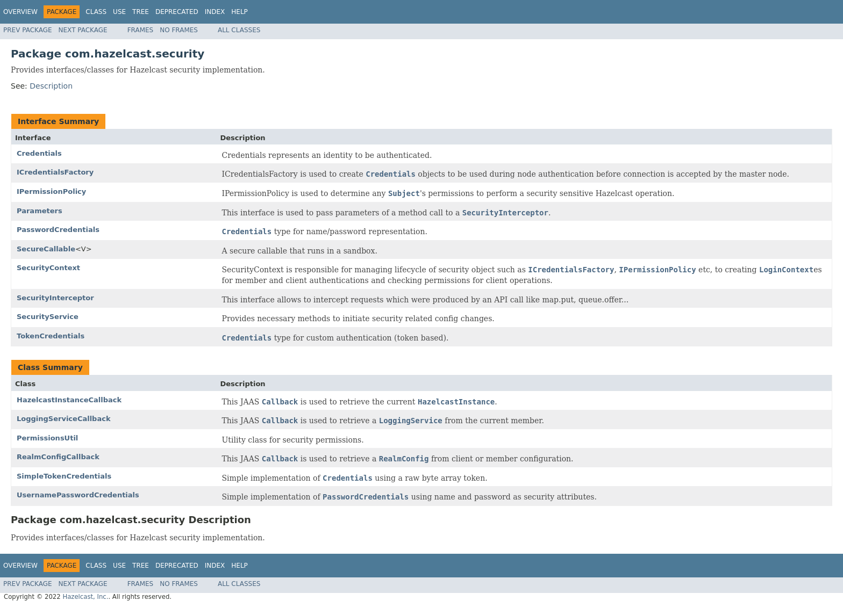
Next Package (83, 30)
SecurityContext (48, 268)
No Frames (179, 30)
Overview (20, 12)
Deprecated (176, 12)
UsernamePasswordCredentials (78, 495)
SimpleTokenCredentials (64, 476)
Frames (140, 30)
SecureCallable (46, 249)
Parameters (39, 211)
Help (239, 12)
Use (119, 12)
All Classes (239, 30)
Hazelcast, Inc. (85, 596)
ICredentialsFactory (55, 172)
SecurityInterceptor (55, 298)
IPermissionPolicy (51, 191)
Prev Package (27, 30)
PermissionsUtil (47, 438)
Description (51, 86)
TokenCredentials (50, 336)
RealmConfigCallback (58, 457)
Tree (140, 12)
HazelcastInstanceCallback (69, 400)
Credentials (39, 153)
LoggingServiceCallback (64, 419)
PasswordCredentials (58, 230)
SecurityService (47, 317)
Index (215, 12)
